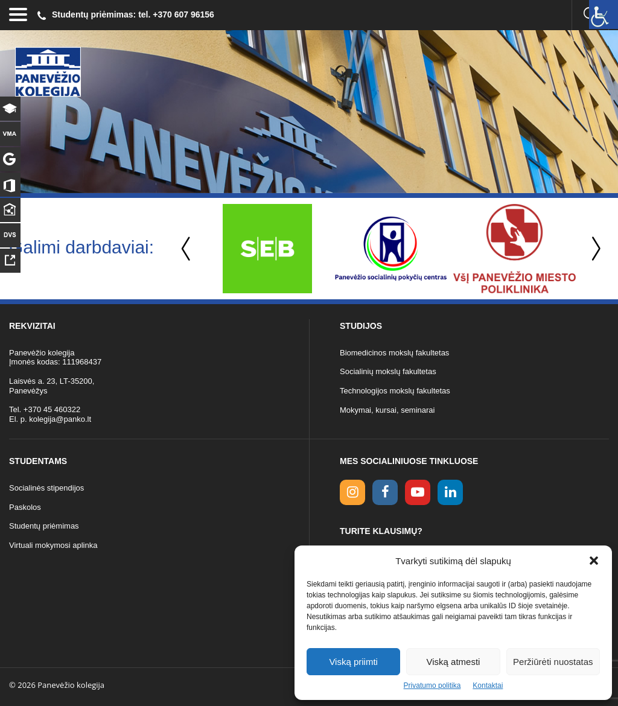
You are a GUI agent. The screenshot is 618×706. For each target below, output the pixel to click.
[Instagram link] (352, 492)
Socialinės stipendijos (46, 487)
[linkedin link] (450, 492)
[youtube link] (417, 492)
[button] (594, 561)
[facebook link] (385, 492)
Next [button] (594, 249)
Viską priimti (353, 662)
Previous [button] (187, 249)
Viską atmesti (453, 662)
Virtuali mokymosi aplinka (53, 545)
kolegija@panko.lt (60, 419)
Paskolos (25, 507)
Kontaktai (488, 685)
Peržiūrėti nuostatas (553, 662)
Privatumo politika (432, 685)
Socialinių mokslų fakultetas (388, 371)
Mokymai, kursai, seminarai (387, 410)
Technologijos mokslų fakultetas (395, 390)
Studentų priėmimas (44, 525)
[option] (267, 248)
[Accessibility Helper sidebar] (603, 14)
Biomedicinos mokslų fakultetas (394, 352)
